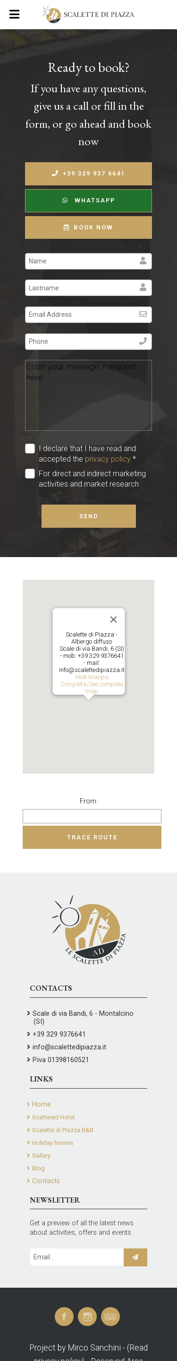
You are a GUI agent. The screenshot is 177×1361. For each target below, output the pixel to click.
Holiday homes (52, 1142)
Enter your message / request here (88, 395)
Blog (38, 1168)
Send (88, 516)
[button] (89, 708)
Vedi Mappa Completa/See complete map (91, 684)
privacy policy (108, 458)
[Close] (113, 619)
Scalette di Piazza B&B (62, 1130)
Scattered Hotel (53, 1117)
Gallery (41, 1155)
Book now (88, 227)
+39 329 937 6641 (88, 173)
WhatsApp (88, 200)
